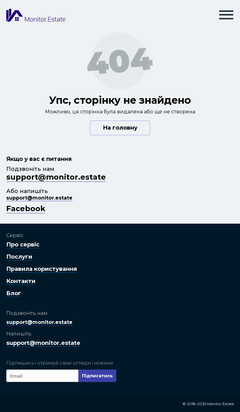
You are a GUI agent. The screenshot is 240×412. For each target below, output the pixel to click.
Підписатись (97, 376)
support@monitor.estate (56, 176)
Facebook (25, 208)
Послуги (19, 256)
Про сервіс (22, 244)
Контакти (20, 281)
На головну (120, 127)
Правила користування (41, 269)
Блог (13, 293)
